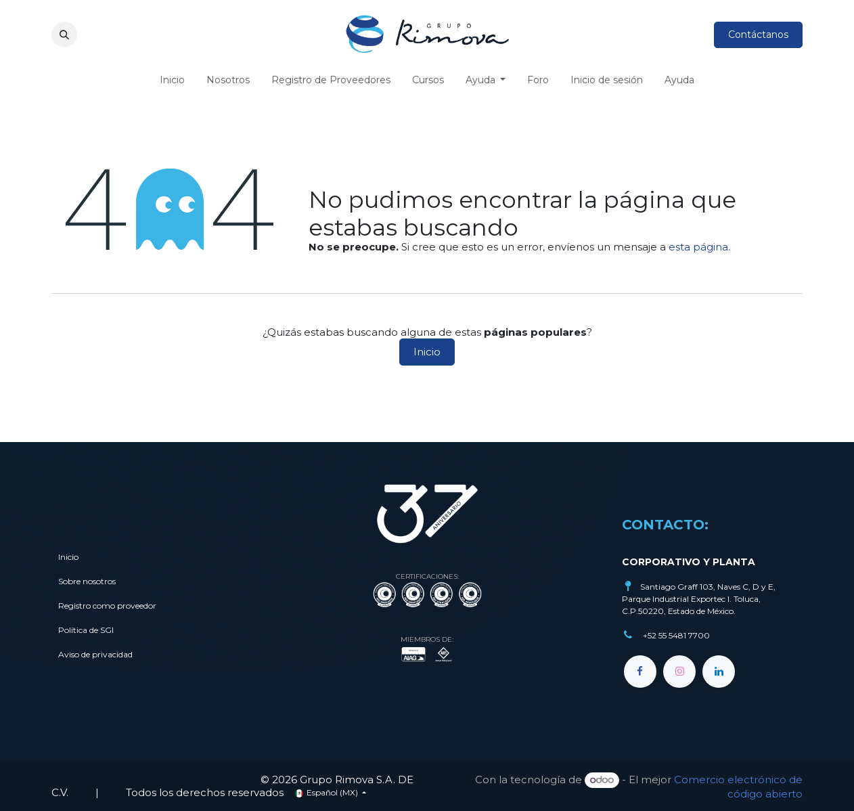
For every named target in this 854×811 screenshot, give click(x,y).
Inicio (427, 351)
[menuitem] (172, 80)
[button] (64, 34)
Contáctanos (758, 34)
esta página (698, 246)
